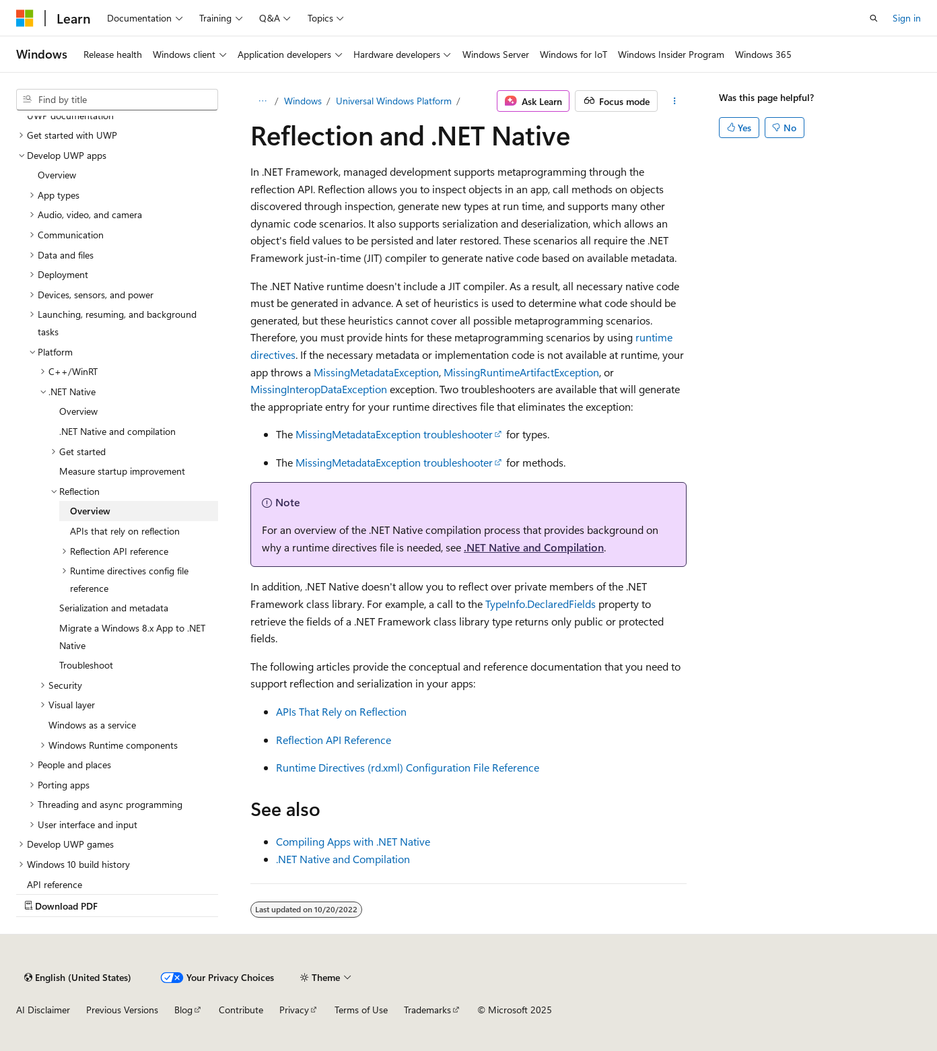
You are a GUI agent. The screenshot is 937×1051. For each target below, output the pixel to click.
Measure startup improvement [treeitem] (122, 471)
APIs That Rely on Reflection (341, 711)
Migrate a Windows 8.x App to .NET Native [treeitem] (132, 636)
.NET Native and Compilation (534, 547)
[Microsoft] (25, 18)
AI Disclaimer (43, 1009)
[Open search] (873, 18)
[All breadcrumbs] (262, 101)
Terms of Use (361, 1009)
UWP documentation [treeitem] (70, 115)
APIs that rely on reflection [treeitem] (125, 530)
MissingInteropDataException (318, 389)
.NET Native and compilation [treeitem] (117, 431)
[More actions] (675, 101)
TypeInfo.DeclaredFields (540, 604)
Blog (183, 1009)
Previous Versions (122, 1009)
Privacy (294, 1009)
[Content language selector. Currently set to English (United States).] (77, 977)
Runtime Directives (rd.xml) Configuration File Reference (407, 767)
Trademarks (427, 1009)
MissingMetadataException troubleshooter (394, 434)
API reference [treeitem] (54, 884)
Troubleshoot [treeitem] (86, 664)
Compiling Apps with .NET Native (353, 841)
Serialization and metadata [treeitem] (113, 607)
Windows (303, 100)
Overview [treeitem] (57, 174)
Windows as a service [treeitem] (92, 724)
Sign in (907, 17)
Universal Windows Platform (394, 100)
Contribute (241, 1009)
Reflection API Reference (333, 740)
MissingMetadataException (376, 372)
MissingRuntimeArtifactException (521, 372)
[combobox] (117, 99)
